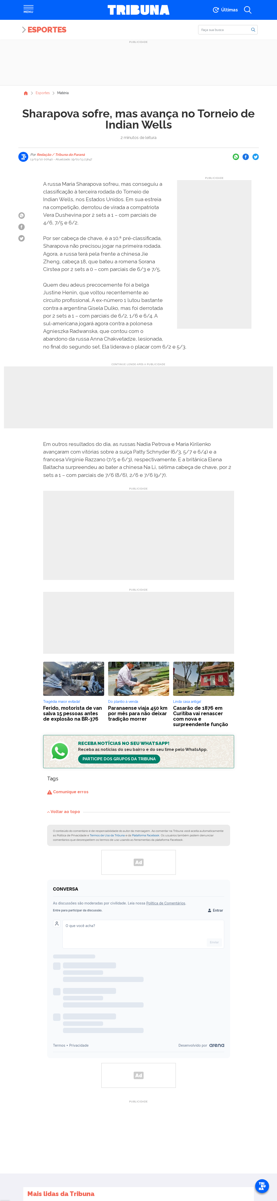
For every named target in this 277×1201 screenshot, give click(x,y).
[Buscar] (228, 29)
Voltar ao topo (63, 811)
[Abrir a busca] (248, 10)
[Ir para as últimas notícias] (225, 10)
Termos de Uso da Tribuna (107, 835)
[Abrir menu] (28, 10)
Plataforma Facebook (145, 835)
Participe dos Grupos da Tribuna (119, 759)
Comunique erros (68, 792)
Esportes (47, 29)
